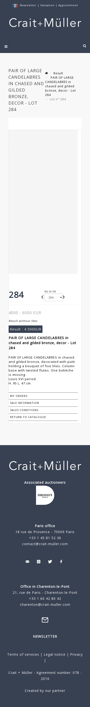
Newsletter (28, 5)
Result (58, 73)
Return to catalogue (28, 417)
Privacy (76, 654)
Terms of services (23, 654)
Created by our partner (45, 690)
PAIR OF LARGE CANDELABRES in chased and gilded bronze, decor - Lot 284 (60, 86)
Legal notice (55, 654)
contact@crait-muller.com (45, 544)
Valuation (47, 5)
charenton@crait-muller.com (45, 604)
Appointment (68, 5)
